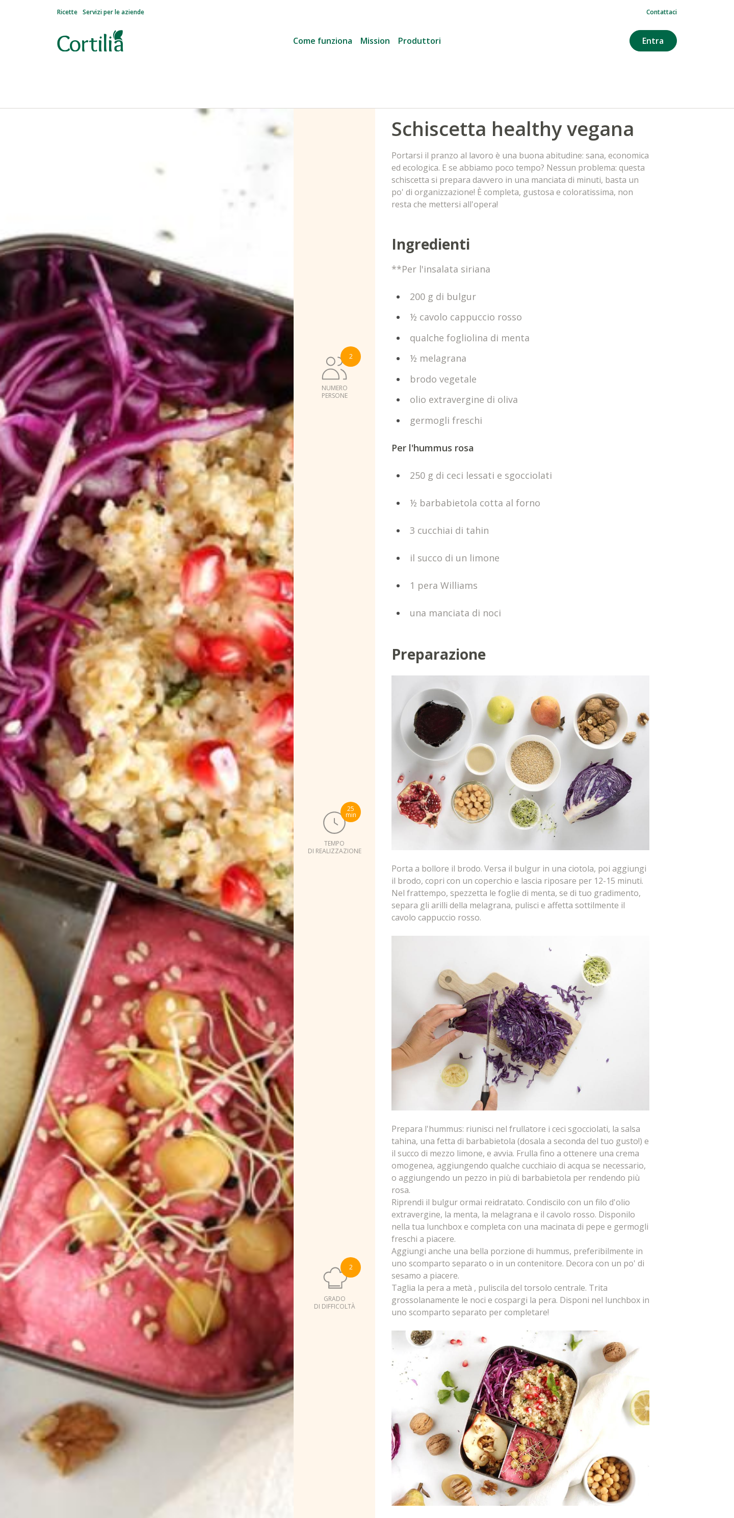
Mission (375, 40)
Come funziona (322, 40)
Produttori (419, 40)
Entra (653, 40)
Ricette (67, 12)
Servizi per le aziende (113, 12)
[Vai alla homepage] (90, 41)
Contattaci (661, 12)
